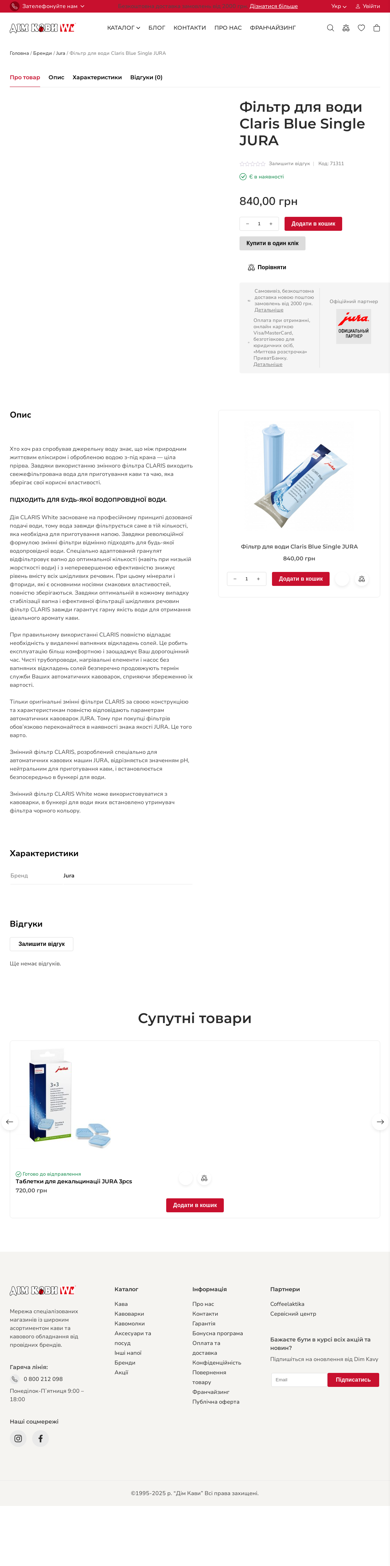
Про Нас (228, 27)
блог (156, 27)
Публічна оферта (216, 1402)
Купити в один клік (272, 243)
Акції (121, 1372)
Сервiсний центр (293, 1314)
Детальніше (269, 310)
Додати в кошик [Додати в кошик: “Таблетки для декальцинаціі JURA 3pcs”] (195, 1205)
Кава (121, 1304)
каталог (123, 27)
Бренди (125, 1363)
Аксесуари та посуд (133, 1338)
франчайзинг (273, 27)
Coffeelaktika (287, 1304)
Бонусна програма (217, 1333)
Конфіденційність (216, 1363)
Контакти (190, 27)
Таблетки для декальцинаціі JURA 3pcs (74, 1181)
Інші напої (128, 1353)
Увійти (371, 6)
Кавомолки (130, 1324)
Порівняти (272, 267)
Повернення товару (209, 1377)
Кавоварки (129, 1314)
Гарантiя (203, 1324)
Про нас (203, 1304)
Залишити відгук (289, 163)
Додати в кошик (313, 224)
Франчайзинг (210, 1392)
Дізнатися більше (274, 6)
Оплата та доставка (206, 1348)
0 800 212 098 (43, 1379)
